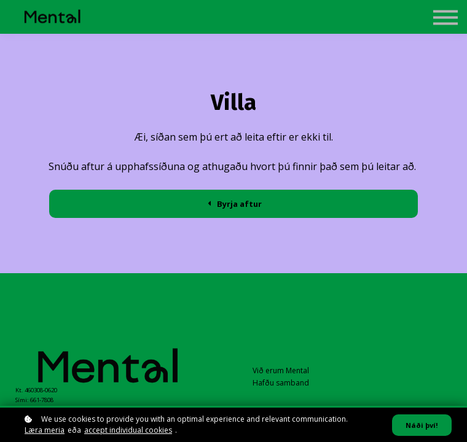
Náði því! (422, 425)
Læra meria (45, 430)
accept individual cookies (128, 430)
